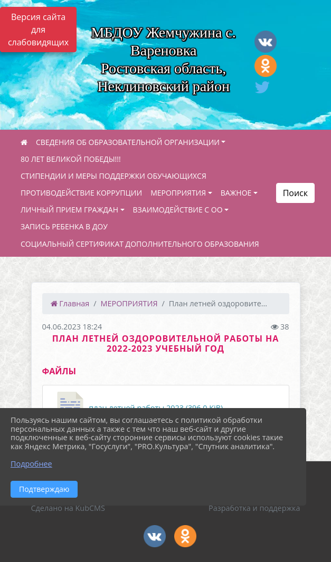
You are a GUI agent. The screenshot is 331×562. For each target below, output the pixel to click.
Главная (70, 303)
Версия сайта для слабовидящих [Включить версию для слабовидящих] (38, 29)
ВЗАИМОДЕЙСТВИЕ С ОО (178, 210)
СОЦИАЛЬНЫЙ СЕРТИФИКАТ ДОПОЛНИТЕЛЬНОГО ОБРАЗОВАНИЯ (140, 244)
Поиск (295, 193)
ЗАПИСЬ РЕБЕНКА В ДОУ (64, 226)
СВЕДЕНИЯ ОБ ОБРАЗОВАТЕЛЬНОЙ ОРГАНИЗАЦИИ (128, 142)
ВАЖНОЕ (236, 193)
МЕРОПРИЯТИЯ (178, 193)
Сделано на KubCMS (68, 508)
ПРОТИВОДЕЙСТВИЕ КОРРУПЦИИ (81, 193)
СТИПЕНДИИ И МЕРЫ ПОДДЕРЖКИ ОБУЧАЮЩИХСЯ (113, 176)
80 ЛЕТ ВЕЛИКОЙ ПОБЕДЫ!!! (71, 159)
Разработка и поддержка (254, 508)
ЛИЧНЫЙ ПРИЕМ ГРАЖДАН (69, 210)
